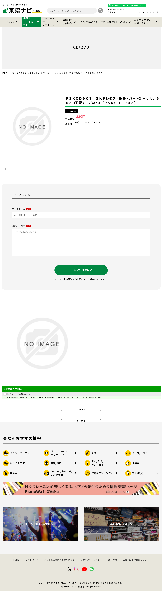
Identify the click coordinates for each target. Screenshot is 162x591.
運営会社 (112, 560)
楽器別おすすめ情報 (31, 22)
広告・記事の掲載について (136, 560)
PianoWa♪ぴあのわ (106, 22)
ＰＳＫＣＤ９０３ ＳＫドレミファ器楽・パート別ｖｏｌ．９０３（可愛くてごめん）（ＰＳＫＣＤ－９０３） (112, 100)
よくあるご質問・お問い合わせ (146, 21)
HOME (12, 22)
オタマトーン (113, 12)
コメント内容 (21, 225)
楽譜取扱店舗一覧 (70, 21)
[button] (139, 12)
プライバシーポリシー (91, 560)
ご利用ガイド (31, 560)
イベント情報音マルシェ (50, 22)
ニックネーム (21, 208)
